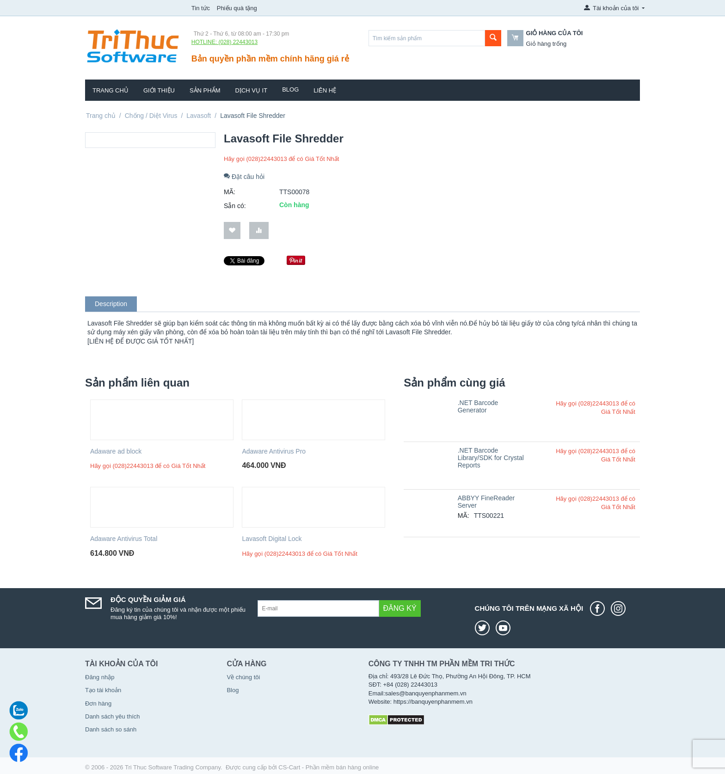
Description (111, 303)
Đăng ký (400, 608)
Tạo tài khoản (103, 690)
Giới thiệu (159, 90)
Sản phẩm (205, 90)
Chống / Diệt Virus (151, 115)
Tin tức (200, 8)
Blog (290, 89)
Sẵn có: (235, 205)
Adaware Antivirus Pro (274, 451)
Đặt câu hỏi (244, 176)
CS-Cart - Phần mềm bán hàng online (328, 767)
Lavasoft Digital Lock (271, 538)
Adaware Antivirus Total (123, 538)
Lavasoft (198, 115)
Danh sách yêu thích (112, 716)
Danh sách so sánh (110, 729)
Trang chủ (110, 90)
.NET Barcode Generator (478, 406)
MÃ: (229, 192)
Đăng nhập (99, 677)
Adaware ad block (115, 451)
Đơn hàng (98, 703)
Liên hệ (324, 90)
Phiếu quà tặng (237, 8)
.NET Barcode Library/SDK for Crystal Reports (491, 458)
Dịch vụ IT (251, 90)
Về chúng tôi (243, 677)
